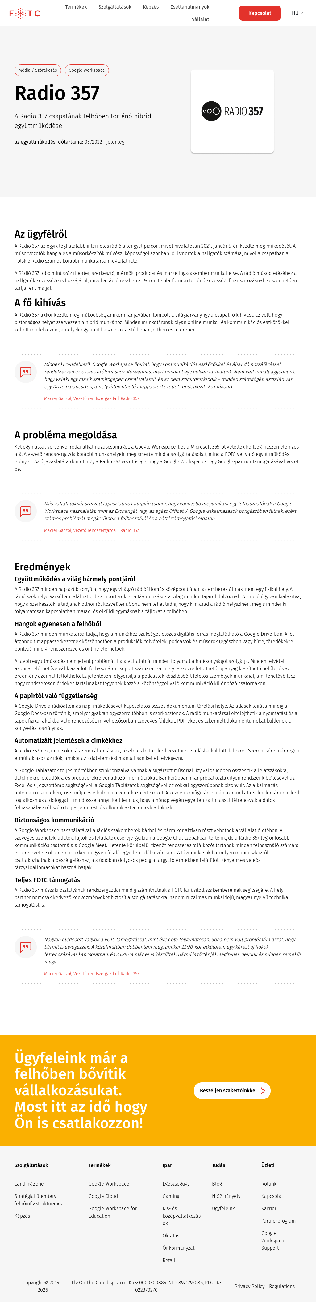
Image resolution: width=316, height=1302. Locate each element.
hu (296, 13)
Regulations (282, 1286)
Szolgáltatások (114, 7)
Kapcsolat (272, 1196)
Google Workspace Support (273, 1240)
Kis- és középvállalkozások (182, 1216)
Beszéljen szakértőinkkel (228, 1090)
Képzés (151, 7)
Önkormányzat (178, 1248)
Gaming (171, 1196)
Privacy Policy (249, 1286)
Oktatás (171, 1236)
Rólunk (268, 1184)
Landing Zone (29, 1184)
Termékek (76, 7)
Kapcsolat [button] (259, 13)
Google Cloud (103, 1196)
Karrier (268, 1208)
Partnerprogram (278, 1221)
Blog (217, 1184)
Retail (169, 1260)
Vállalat (200, 19)
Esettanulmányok (189, 7)
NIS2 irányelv (226, 1196)
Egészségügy (176, 1184)
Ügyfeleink (223, 1208)
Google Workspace (109, 1184)
